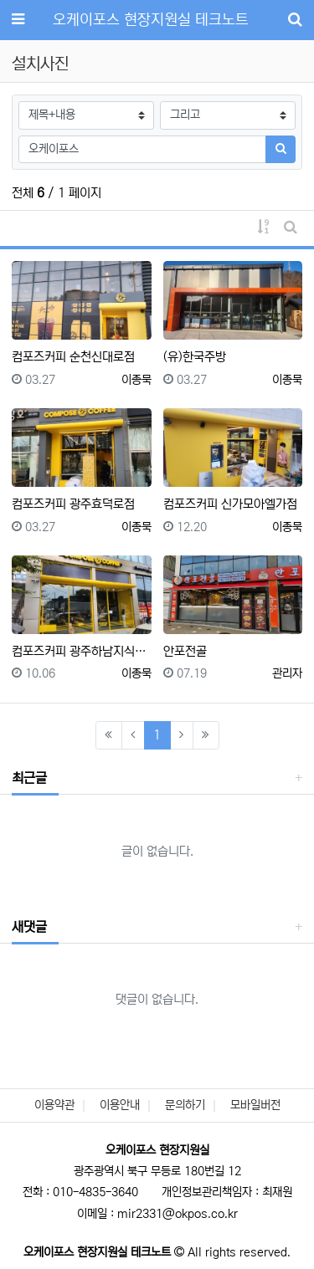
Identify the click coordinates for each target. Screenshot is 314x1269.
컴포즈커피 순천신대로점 (73, 357)
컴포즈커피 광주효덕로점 (73, 504)
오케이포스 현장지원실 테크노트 (151, 20)
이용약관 (54, 1105)
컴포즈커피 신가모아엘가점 (230, 504)
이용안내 (120, 1105)
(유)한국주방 (194, 357)
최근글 (29, 777)
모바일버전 (255, 1105)
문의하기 (185, 1105)
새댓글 (29, 926)
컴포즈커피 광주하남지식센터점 (82, 651)
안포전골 (185, 651)
